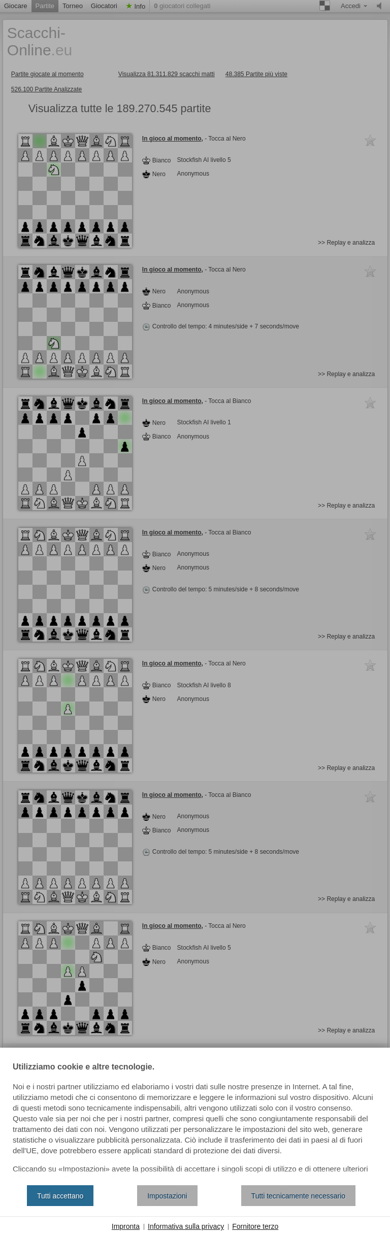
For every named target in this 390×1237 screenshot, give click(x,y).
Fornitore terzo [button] (255, 1226)
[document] (195, 1120)
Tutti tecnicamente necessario (298, 1196)
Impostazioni (167, 1196)
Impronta (126, 1226)
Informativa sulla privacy (186, 1226)
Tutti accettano (60, 1196)
